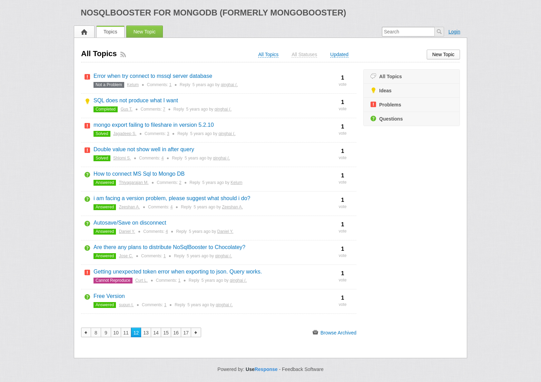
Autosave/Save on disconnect (130, 223)
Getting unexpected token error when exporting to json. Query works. (178, 272)
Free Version (109, 296)
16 (176, 332)
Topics (110, 31)
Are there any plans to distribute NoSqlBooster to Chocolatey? (169, 247)
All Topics (386, 76)
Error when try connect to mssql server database (153, 76)
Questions (387, 119)
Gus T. (126, 109)
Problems (386, 104)
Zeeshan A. (129, 207)
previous (86, 332)
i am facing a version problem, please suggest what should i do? (172, 198)
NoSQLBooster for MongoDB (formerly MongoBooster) (213, 12)
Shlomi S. (122, 158)
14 (156, 332)
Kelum (133, 84)
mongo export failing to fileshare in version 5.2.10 (154, 125)
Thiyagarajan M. (134, 182)
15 (166, 332)
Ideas (381, 90)
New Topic (145, 31)
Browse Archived (334, 332)
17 (186, 332)
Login (454, 31)
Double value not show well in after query (144, 149)
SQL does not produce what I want (136, 100)
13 (146, 332)
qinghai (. (229, 84)
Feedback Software (303, 369)
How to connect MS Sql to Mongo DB (139, 174)
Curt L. (141, 280)
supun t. (126, 304)
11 (126, 332)
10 (116, 332)
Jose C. (126, 256)
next (196, 332)
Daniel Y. (127, 231)
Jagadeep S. (124, 133)
